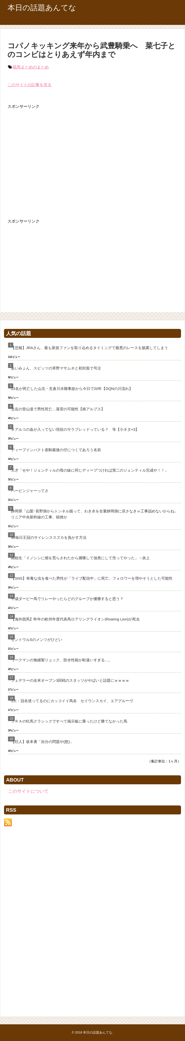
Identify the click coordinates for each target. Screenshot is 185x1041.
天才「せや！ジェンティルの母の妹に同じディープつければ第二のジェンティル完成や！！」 (89, 470)
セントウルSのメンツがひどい (36, 639)
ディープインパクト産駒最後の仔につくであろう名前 (56, 450)
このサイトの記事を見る (30, 85)
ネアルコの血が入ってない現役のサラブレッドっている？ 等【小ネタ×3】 (75, 429)
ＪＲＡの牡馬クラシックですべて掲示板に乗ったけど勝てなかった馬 (69, 721)
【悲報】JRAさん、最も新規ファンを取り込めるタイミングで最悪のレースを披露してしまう (89, 348)
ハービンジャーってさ (29, 491)
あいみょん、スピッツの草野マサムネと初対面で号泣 (56, 368)
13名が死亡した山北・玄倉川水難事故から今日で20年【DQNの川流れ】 (72, 388)
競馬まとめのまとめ (31, 67)
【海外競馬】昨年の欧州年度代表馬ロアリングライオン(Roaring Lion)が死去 (75, 619)
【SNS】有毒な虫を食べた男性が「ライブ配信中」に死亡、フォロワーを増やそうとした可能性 (91, 578)
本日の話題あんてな (42, 7)
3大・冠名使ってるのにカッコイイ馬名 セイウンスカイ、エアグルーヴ (72, 701)
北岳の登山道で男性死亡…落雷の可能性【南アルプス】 (58, 409)
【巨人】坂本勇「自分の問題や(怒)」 (42, 741)
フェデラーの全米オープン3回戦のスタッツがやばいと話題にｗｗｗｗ (70, 680)
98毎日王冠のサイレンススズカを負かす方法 (48, 537)
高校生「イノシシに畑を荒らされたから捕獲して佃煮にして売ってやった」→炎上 (80, 558)
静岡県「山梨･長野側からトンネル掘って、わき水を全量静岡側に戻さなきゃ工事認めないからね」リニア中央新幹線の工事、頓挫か (94, 514)
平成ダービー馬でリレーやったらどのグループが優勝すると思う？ (67, 599)
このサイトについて (28, 791)
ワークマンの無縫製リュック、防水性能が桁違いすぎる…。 (61, 660)
